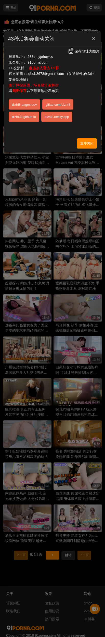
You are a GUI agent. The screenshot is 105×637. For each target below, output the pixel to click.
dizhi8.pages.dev (24, 105)
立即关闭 (87, 143)
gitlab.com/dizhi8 (58, 105)
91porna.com (38, 62)
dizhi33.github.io (24, 117)
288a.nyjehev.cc (40, 57)
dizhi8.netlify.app (57, 117)
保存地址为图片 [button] (83, 51)
